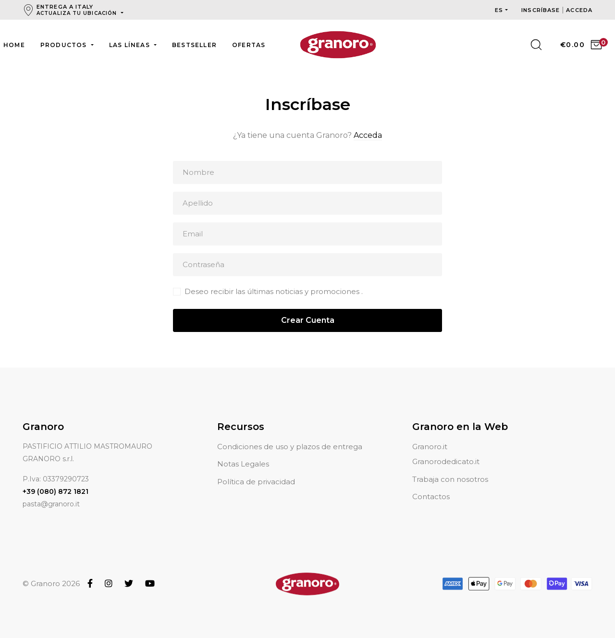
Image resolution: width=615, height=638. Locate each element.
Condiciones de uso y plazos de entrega (289, 435)
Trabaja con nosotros (450, 467)
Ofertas (248, 45)
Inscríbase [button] (541, 10)
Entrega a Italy (78, 9)
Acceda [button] (579, 10)
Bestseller (194, 45)
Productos (64, 45)
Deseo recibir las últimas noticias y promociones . (273, 291)
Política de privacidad (256, 470)
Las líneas (130, 45)
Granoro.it (429, 435)
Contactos (431, 485)
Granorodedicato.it (446, 449)
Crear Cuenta (307, 320)
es (499, 10)
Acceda (368, 135)
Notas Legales (243, 452)
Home (14, 45)
